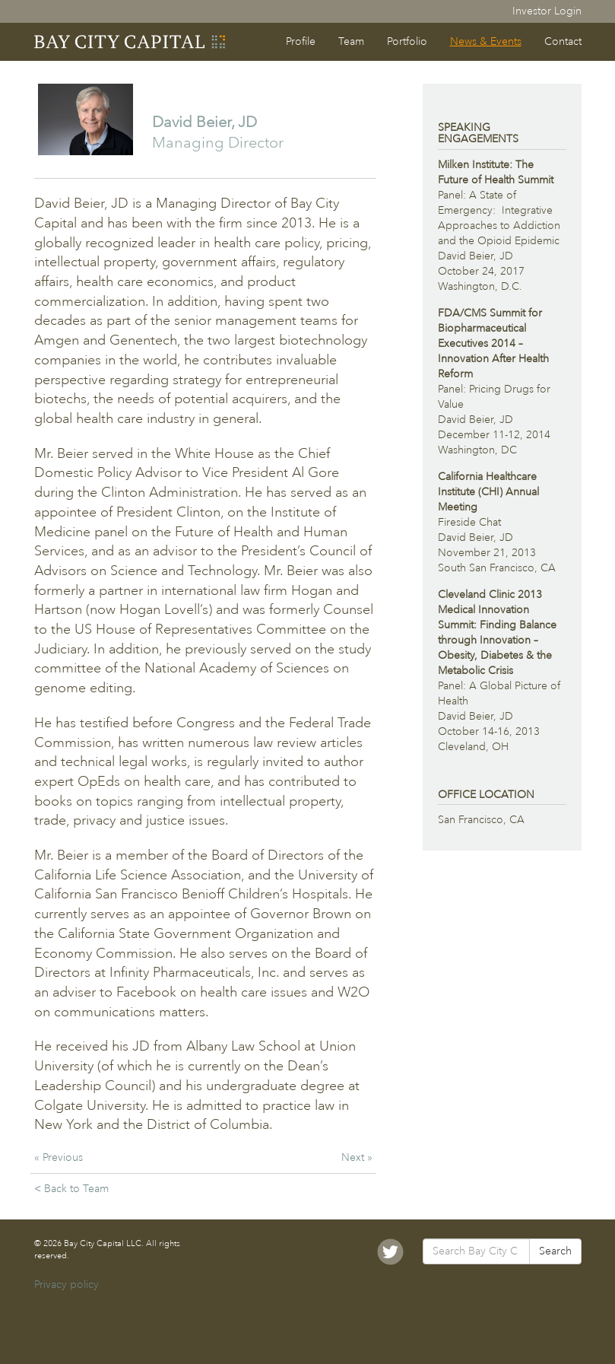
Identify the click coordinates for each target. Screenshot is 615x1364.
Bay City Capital (130, 42)
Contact (563, 41)
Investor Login (547, 11)
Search (555, 1251)
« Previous (58, 1157)
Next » (356, 1157)
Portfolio (407, 41)
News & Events (485, 41)
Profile (300, 41)
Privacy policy (66, 1284)
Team (351, 41)
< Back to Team (71, 1188)
